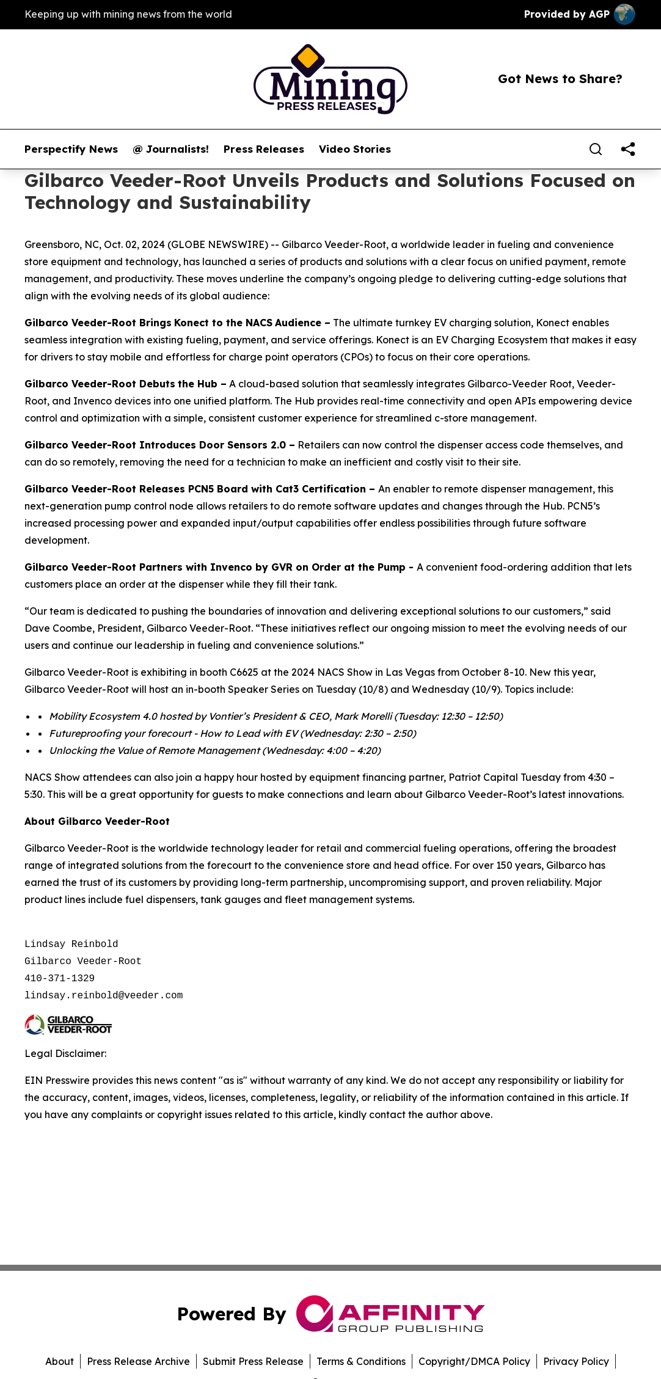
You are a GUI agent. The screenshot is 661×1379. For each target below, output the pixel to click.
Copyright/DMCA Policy (474, 1361)
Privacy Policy (576, 1361)
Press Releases (264, 149)
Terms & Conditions (361, 1361)
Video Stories (355, 149)
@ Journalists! (171, 149)
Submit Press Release (253, 1361)
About (59, 1361)
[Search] (595, 149)
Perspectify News (71, 149)
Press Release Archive (138, 1361)
